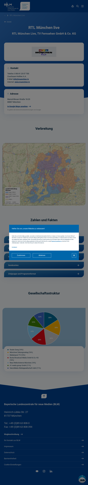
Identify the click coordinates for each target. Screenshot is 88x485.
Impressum (14, 247)
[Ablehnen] (42, 255)
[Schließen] (74, 255)
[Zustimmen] (21, 255)
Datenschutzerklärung (56, 241)
